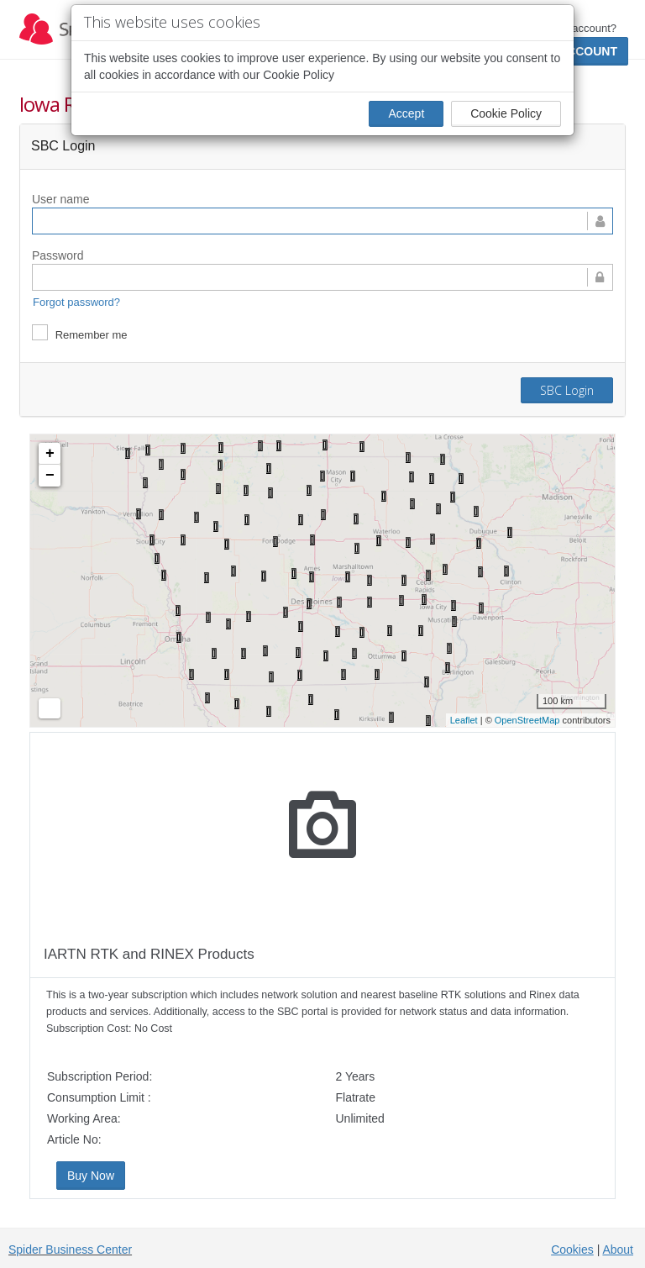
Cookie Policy (506, 113)
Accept (406, 113)
